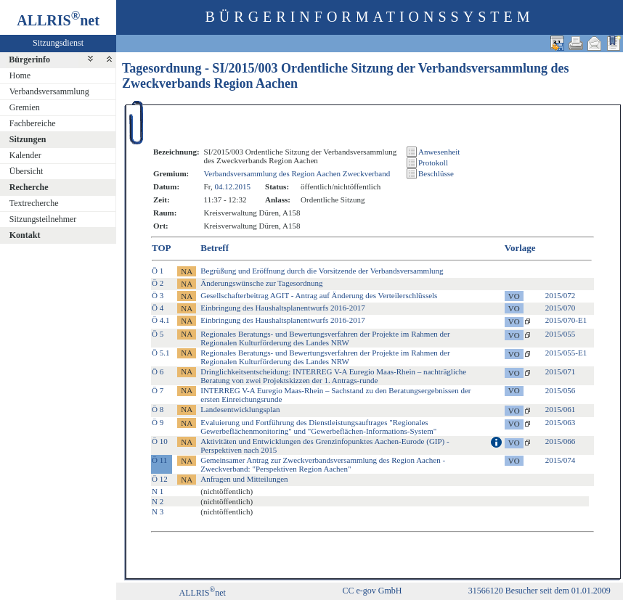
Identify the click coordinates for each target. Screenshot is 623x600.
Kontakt (25, 235)
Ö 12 (160, 478)
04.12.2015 (232, 186)
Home (19, 75)
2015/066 (560, 441)
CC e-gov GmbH (372, 590)
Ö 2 (157, 283)
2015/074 (560, 460)
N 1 (157, 491)
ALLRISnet (202, 593)
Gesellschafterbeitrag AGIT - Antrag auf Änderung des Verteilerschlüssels (318, 295)
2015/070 (560, 307)
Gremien (24, 107)
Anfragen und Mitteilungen (244, 478)
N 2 (157, 501)
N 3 (157, 511)
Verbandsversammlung (49, 91)
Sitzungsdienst (58, 43)
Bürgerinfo (29, 59)
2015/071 (560, 371)
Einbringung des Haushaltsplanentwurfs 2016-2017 (282, 307)
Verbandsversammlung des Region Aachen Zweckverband (297, 173)
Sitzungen (27, 139)
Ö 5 (157, 333)
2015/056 (560, 390)
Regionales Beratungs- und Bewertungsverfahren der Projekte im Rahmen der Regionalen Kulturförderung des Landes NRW (324, 338)
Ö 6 (157, 371)
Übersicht (26, 171)
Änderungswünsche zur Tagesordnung (261, 283)
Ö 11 (159, 460)
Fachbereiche (32, 123)
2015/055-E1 (566, 352)
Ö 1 (157, 270)
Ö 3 (157, 295)
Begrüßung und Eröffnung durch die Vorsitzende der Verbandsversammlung (321, 270)
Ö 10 (160, 441)
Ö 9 (157, 422)
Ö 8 (157, 409)
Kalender (25, 155)
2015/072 (560, 295)
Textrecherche (34, 203)
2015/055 (560, 333)
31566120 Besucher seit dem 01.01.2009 (539, 590)
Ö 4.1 (160, 320)
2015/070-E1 (566, 320)
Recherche (29, 187)
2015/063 (560, 422)
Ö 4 (157, 307)
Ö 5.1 (160, 352)
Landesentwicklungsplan (240, 409)
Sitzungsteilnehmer (43, 219)
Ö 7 (157, 390)
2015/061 (560, 409)
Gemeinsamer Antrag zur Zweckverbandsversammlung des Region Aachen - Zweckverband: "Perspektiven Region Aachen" (322, 464)
